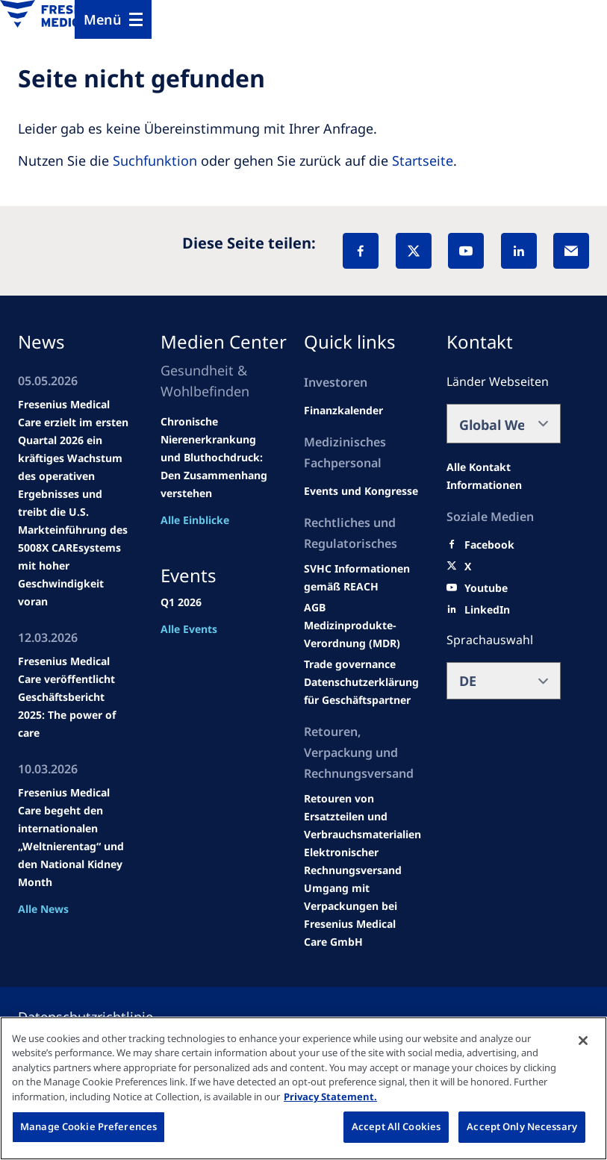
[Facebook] (361, 251)
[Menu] (113, 19)
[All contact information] (503, 476)
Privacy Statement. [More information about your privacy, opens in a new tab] (330, 1096)
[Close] (583, 1040)
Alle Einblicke (195, 520)
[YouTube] (466, 251)
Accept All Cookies (396, 1126)
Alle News (43, 909)
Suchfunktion (155, 160)
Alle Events (189, 629)
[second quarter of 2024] (343, 411)
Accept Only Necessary (522, 1126)
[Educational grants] (315, 608)
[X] (414, 251)
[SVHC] (350, 664)
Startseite (422, 160)
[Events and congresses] (361, 578)
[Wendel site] (361, 491)
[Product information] (362, 817)
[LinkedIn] (519, 251)
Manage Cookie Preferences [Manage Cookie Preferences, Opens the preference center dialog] (88, 1126)
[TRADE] (361, 691)
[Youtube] (486, 588)
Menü (103, 19)
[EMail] (571, 251)
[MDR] (361, 634)
